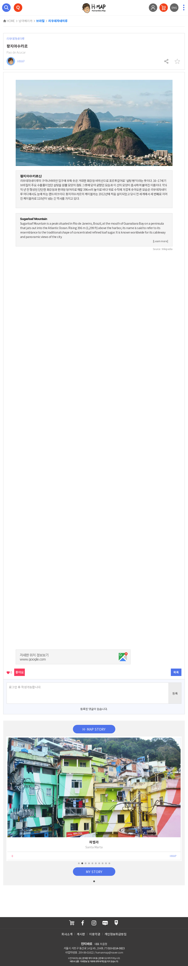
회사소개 (66, 934)
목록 (176, 672)
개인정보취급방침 (115, 934)
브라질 (40, 21)
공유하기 (166, 61)
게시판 (81, 934)
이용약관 (94, 934)
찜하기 (177, 61)
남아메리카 (25, 21)
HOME (9, 21)
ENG (174, 8)
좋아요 (19, 672)
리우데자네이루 (58, 21)
